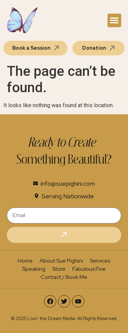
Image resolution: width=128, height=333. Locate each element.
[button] (115, 21)
